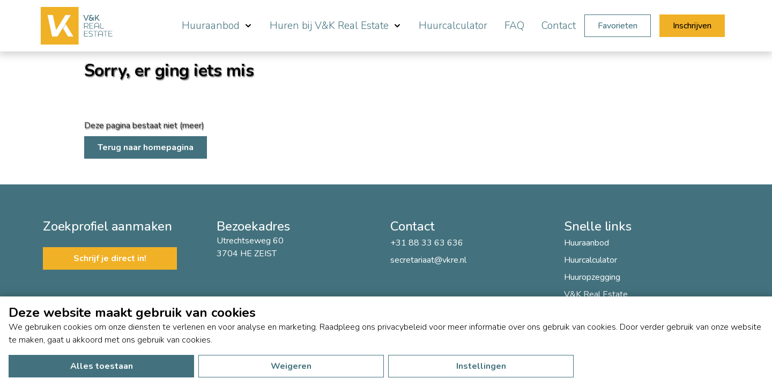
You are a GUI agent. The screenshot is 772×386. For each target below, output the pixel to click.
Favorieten (617, 26)
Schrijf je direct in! (109, 258)
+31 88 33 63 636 (426, 243)
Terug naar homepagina (146, 147)
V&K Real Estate (596, 294)
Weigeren (291, 366)
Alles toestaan (101, 366)
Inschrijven (692, 26)
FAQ (514, 26)
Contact (558, 26)
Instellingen (481, 366)
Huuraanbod (586, 243)
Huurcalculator (453, 26)
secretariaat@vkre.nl (428, 260)
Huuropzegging (592, 277)
